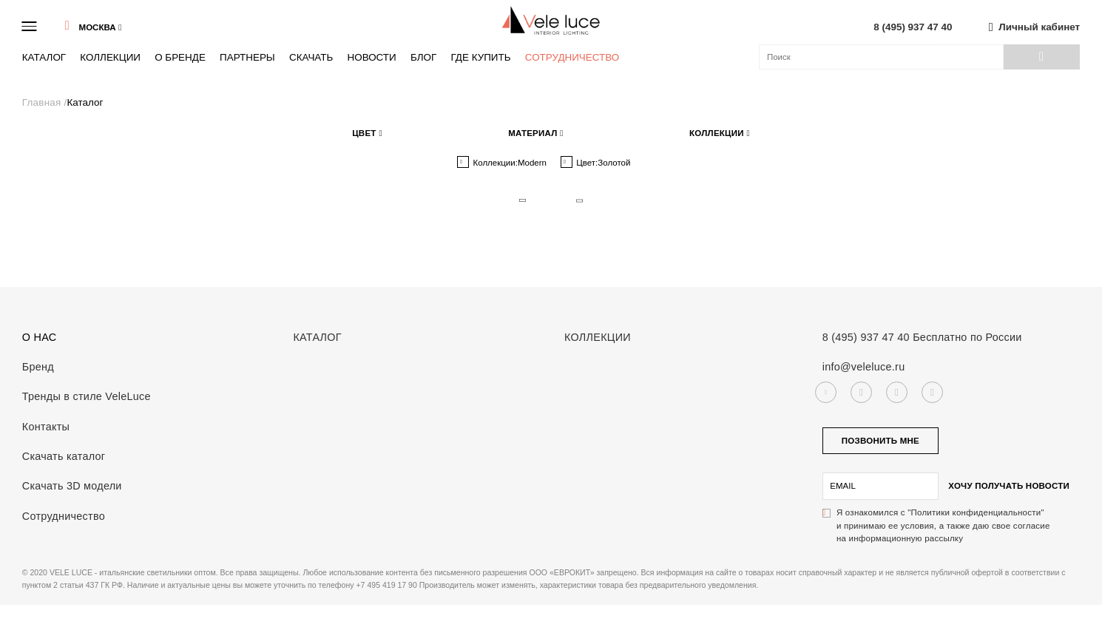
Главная (43, 102)
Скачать (311, 57)
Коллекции (110, 57)
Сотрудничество (572, 57)
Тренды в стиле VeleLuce (86, 396)
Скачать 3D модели (72, 486)
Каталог (44, 57)
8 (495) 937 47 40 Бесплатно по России (922, 337)
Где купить (480, 57)
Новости (371, 57)
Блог (423, 57)
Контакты (46, 427)
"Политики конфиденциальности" (975, 512)
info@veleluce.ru (863, 367)
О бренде (180, 57)
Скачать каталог (64, 456)
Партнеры (247, 57)
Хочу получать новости (1008, 485)
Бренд (38, 367)
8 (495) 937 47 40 (912, 27)
